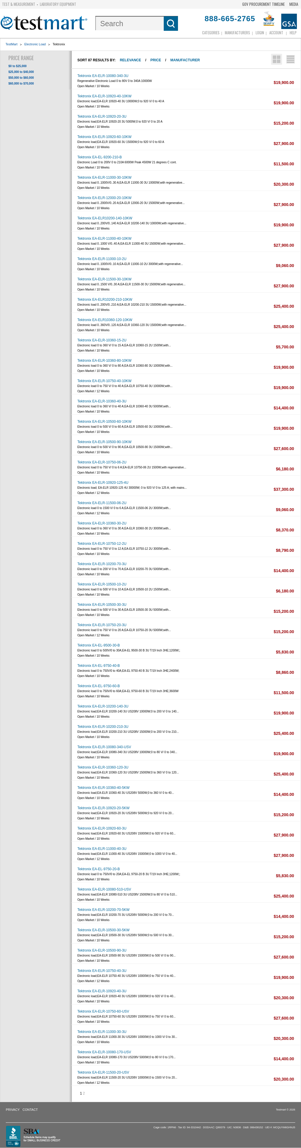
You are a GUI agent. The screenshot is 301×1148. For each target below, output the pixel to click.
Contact (30, 1109)
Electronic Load (35, 44)
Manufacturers (237, 32)
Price (155, 60)
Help (293, 32)
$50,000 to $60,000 (21, 77)
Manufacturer (185, 60)
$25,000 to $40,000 (21, 72)
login (260, 32)
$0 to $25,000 (17, 66)
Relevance (130, 60)
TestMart (11, 44)
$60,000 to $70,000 (21, 83)
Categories (211, 32)
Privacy (12, 1109)
